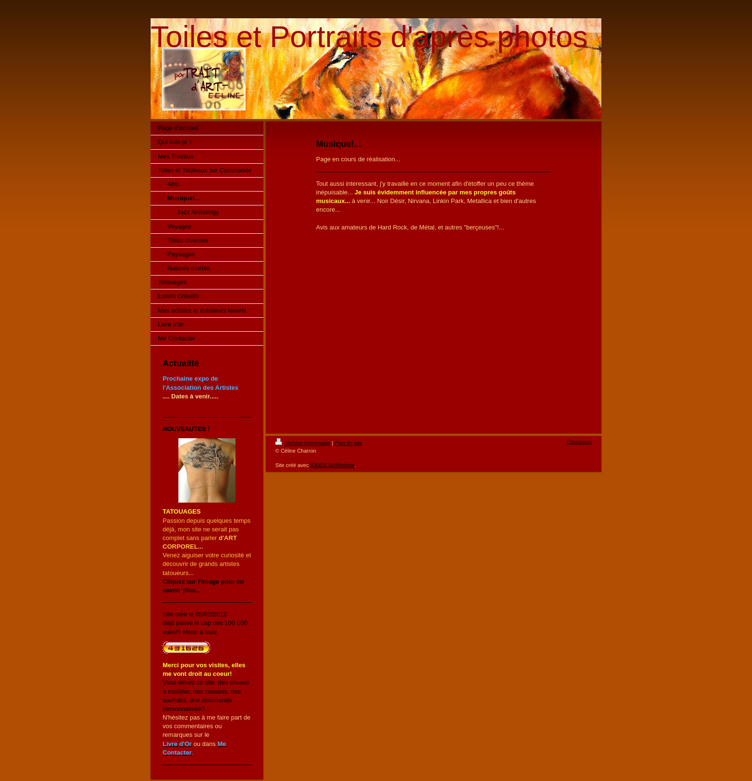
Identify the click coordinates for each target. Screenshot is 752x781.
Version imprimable (303, 443)
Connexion (579, 442)
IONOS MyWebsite (332, 465)
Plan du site (348, 443)
